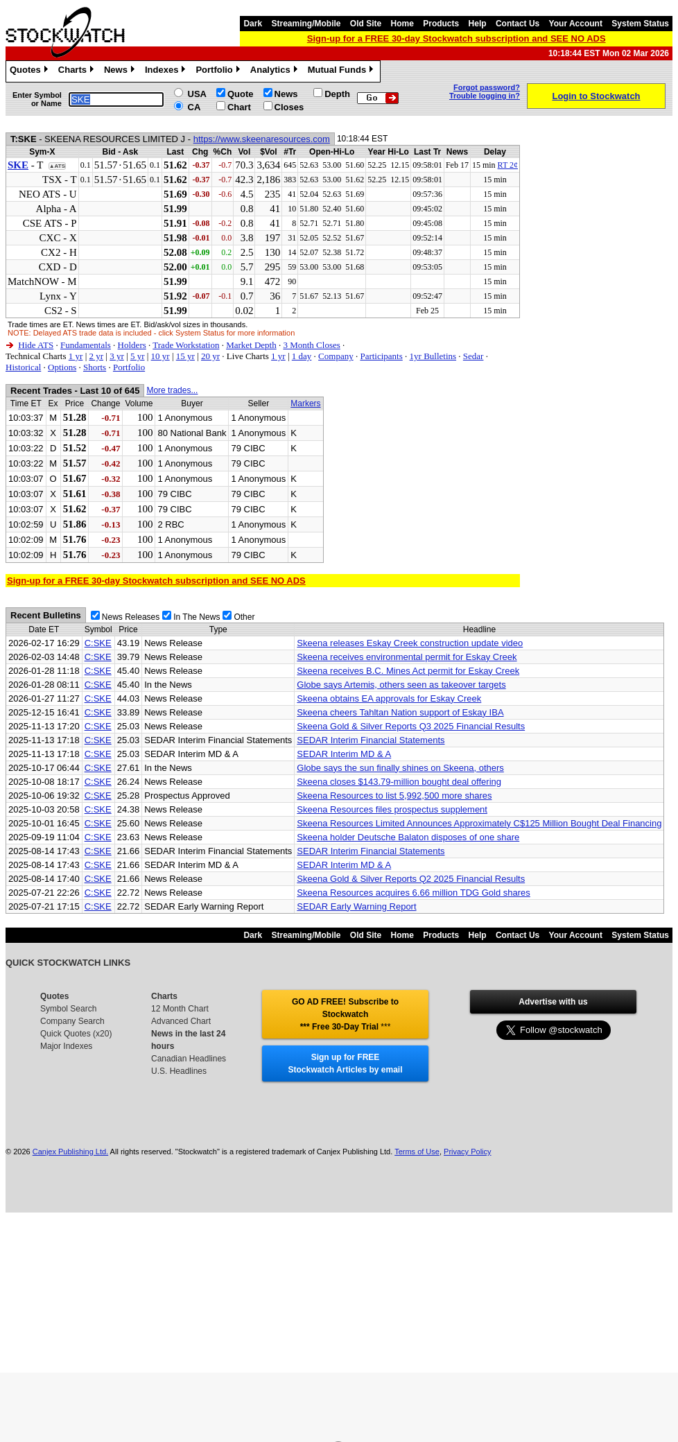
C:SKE (98, 643)
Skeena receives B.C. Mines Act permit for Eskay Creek (408, 671)
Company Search (72, 1021)
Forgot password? (486, 87)
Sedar (473, 356)
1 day (302, 356)
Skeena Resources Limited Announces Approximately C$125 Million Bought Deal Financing (479, 823)
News (121, 71)
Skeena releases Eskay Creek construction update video (410, 643)
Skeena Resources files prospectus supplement (392, 809)
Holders (132, 345)
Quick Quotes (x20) (76, 1034)
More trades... (172, 390)
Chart (239, 107)
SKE (18, 165)
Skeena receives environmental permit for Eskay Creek (406, 657)
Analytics (275, 71)
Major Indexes (66, 1046)
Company (336, 356)
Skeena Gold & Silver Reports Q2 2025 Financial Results (411, 879)
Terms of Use (417, 1151)
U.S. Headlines (179, 1071)
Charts (77, 71)
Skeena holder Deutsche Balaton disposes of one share (408, 837)
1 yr (76, 356)
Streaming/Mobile (305, 23)
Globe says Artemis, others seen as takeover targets (401, 684)
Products (441, 23)
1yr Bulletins (433, 356)
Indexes (167, 71)
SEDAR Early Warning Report (356, 906)
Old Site (365, 23)
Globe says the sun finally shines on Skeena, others (400, 768)
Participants (381, 356)
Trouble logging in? (484, 96)
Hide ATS (35, 345)
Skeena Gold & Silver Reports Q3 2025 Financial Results (411, 726)
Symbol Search (68, 1009)
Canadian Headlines (188, 1058)
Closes (289, 107)
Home (402, 23)
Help (478, 23)
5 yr (137, 356)
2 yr (96, 356)
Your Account (575, 23)
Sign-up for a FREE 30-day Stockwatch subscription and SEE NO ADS (456, 38)
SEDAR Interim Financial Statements (370, 740)
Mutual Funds (342, 71)
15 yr (185, 356)
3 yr (117, 356)
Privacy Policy (467, 1151)
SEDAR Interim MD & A (344, 754)
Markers (305, 403)
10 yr (160, 356)
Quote (240, 94)
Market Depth (251, 345)
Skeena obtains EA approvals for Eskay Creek (389, 698)
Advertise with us (553, 1002)
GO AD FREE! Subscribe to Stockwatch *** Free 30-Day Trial (345, 1014)
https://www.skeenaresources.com (261, 139)
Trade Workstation (186, 345)
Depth (337, 94)
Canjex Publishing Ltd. (70, 1151)
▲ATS (57, 166)
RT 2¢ (508, 165)
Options (62, 367)
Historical (23, 367)
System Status (640, 23)
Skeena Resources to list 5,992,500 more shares (394, 795)
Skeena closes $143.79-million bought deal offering (399, 781)
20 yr (210, 356)
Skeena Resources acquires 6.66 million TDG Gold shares (413, 892)
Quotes (30, 71)
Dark (252, 23)
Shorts (94, 367)
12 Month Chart (180, 1009)
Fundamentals (85, 345)
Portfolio (219, 71)
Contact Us (517, 23)
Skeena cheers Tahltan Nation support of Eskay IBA (400, 712)
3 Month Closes (311, 345)
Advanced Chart (181, 1021)
